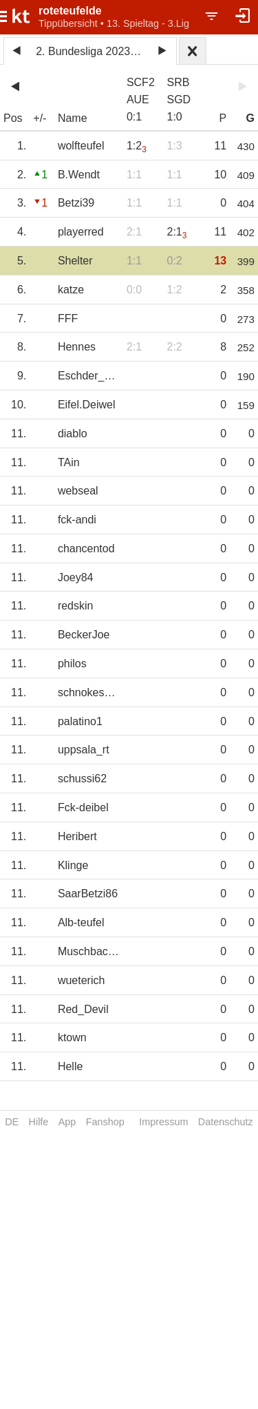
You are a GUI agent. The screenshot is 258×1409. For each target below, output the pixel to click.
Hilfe (39, 1121)
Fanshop (105, 1121)
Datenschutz (225, 1121)
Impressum (163, 1121)
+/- (39, 118)
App (67, 1121)
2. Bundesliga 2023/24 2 (92, 51)
